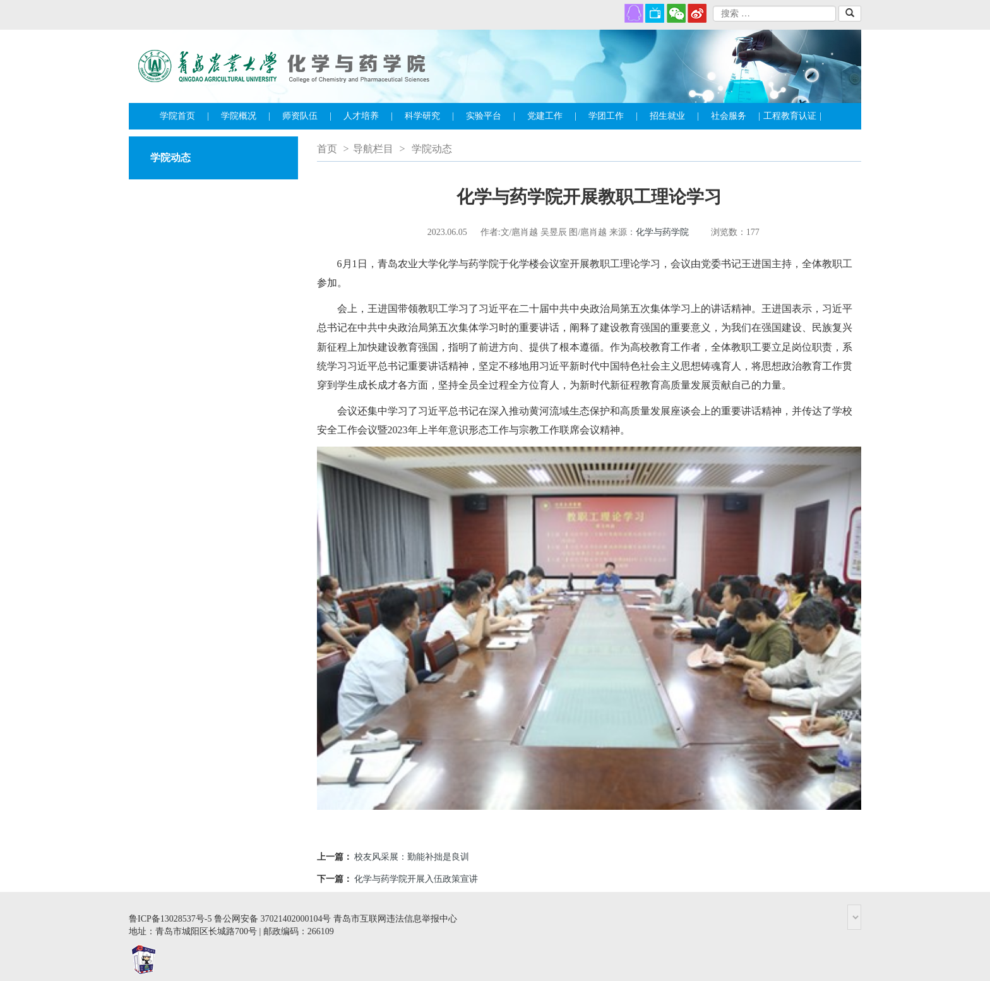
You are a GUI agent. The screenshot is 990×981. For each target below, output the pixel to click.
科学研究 (429, 116)
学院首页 (184, 116)
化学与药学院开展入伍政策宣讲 (416, 879)
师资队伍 (306, 116)
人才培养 (368, 116)
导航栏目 (373, 148)
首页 (327, 148)
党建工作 (551, 116)
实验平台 (490, 116)
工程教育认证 (792, 116)
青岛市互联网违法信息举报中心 (395, 919)
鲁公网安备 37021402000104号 (272, 919)
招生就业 (674, 116)
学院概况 (245, 116)
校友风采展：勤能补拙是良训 (411, 857)
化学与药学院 (662, 232)
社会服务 (735, 116)
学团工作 (613, 116)
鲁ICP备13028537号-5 (170, 919)
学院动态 (432, 148)
